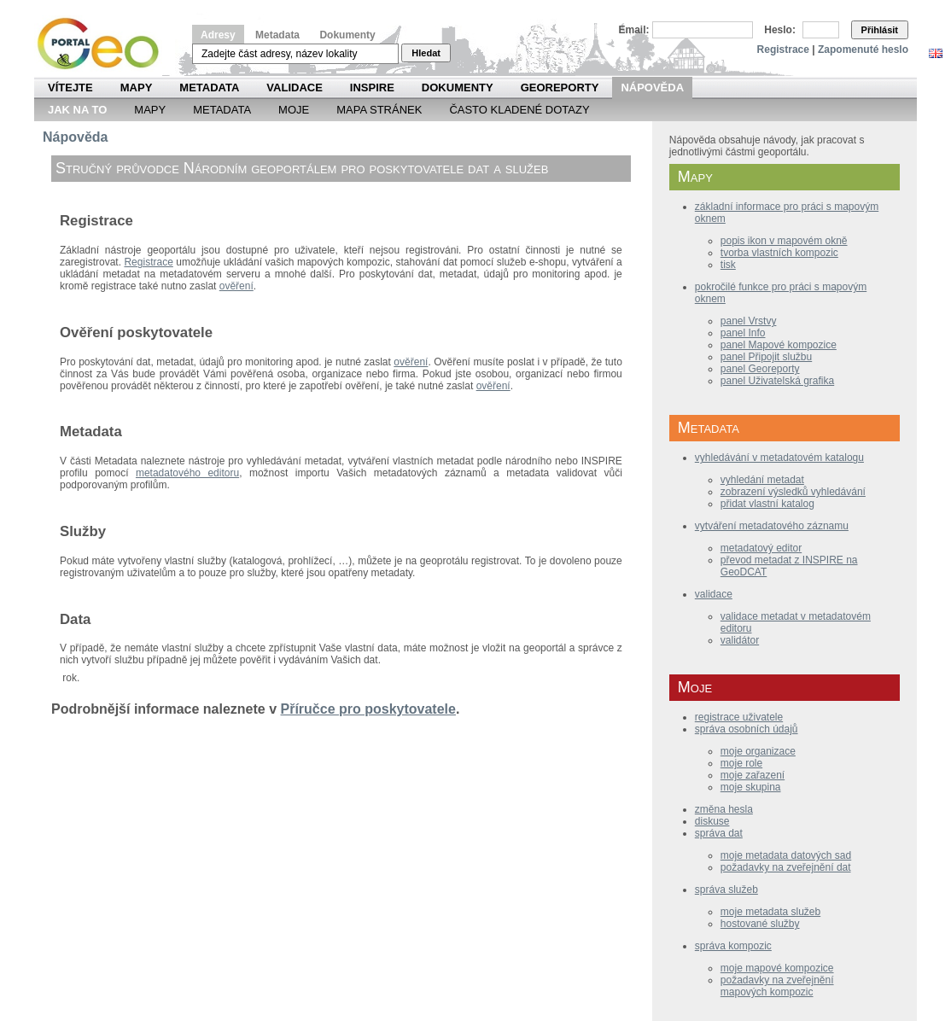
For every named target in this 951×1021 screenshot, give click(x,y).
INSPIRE (372, 87)
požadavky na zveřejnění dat (786, 867)
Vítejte (70, 87)
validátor (740, 640)
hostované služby (760, 924)
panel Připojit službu (766, 357)
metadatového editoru (187, 473)
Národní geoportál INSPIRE (104, 44)
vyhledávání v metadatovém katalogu (779, 458)
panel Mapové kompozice (779, 345)
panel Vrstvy (749, 321)
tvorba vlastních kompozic (779, 253)
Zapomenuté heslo (863, 49)
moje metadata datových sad (786, 855)
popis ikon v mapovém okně (784, 241)
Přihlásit (879, 30)
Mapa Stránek (379, 109)
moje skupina (751, 787)
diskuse (712, 821)
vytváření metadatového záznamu (772, 526)
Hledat (425, 53)
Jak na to (77, 109)
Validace (294, 87)
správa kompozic (733, 946)
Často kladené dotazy (519, 109)
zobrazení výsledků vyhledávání (793, 492)
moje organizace (758, 751)
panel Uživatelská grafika (777, 381)
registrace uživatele (739, 717)
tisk (728, 265)
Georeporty (560, 87)
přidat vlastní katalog (767, 504)
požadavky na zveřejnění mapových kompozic (777, 986)
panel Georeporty (760, 369)
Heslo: (780, 30)
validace (713, 594)
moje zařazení (753, 775)
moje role (741, 763)
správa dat (719, 833)
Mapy (136, 87)
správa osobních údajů (746, 729)
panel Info (743, 333)
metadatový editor (761, 548)
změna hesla (724, 809)
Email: (634, 30)
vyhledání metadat (762, 480)
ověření (236, 286)
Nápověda (652, 87)
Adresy (218, 35)
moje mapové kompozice (777, 968)
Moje (293, 109)
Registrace (783, 49)
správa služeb (726, 890)
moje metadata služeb (770, 912)
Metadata (277, 35)
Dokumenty (347, 35)
